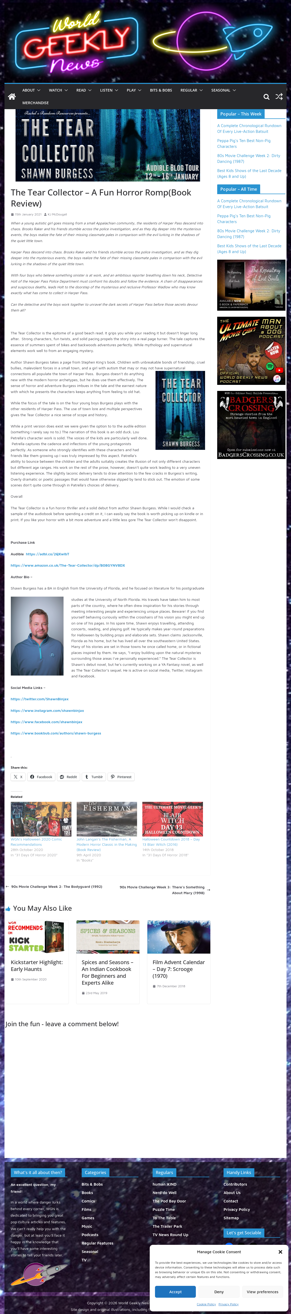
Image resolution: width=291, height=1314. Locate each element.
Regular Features (97, 1243)
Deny (219, 1292)
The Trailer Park (167, 1226)
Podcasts (90, 1234)
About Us (232, 1192)
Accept (175, 1292)
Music (87, 1226)
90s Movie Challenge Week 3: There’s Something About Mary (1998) (165, 890)
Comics (88, 1201)
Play (131, 90)
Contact (231, 1201)
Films (86, 1209)
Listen (106, 90)
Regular (189, 90)
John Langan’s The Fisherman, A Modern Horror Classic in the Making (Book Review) (107, 844)
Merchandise (35, 102)
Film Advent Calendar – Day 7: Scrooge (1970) (179, 969)
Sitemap (231, 1218)
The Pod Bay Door (169, 1201)
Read (81, 90)
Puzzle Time (164, 1209)
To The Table (164, 1218)
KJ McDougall (57, 214)
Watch (55, 90)
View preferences (262, 1292)
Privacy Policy (229, 1304)
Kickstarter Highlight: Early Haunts (37, 966)
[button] (280, 1252)
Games (88, 1218)
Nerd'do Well (165, 1192)
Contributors (235, 1184)
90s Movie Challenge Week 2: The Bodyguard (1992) (54, 886)
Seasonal (220, 90)
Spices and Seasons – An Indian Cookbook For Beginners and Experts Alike (107, 972)
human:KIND (165, 1184)
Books (87, 1192)
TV (84, 1260)
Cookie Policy (206, 1304)
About (28, 90)
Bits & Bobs (161, 90)
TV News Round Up (170, 1234)
